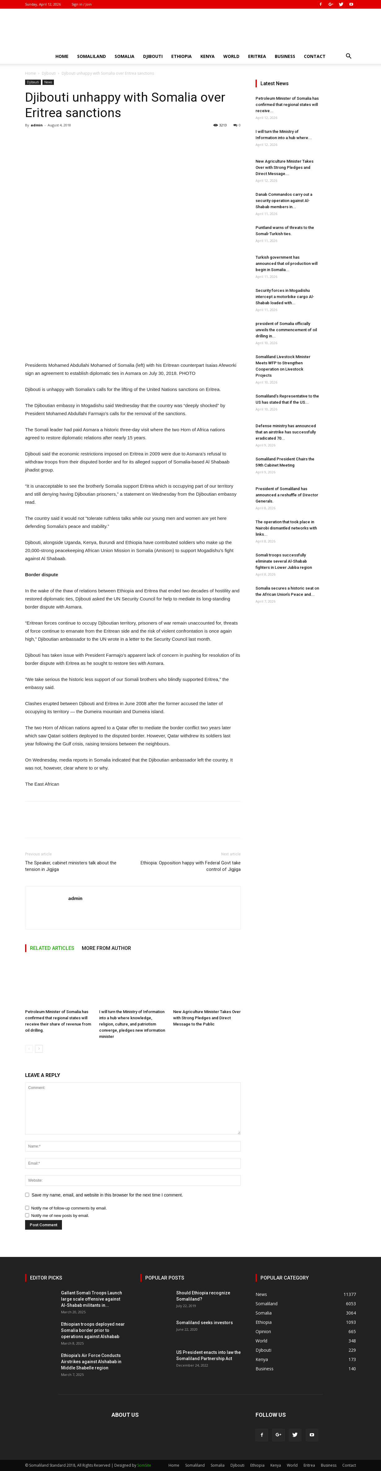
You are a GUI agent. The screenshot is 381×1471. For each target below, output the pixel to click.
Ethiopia (181, 56)
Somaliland (91, 56)
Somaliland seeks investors (204, 1322)
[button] (348, 57)
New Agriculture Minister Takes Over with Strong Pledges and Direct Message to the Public (207, 1017)
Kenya (207, 56)
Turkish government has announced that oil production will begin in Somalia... (287, 263)
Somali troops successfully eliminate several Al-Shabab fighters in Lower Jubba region (284, 561)
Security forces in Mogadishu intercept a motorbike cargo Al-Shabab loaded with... (285, 296)
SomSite (144, 1465)
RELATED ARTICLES (52, 948)
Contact (315, 56)
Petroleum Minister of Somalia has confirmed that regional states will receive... (287, 104)
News (48, 82)
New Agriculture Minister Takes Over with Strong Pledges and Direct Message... (284, 167)
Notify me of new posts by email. (60, 1215)
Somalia (124, 56)
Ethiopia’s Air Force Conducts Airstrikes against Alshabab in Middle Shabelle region (91, 1361)
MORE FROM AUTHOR (106, 948)
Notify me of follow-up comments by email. (69, 1208)
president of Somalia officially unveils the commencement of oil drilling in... (286, 329)
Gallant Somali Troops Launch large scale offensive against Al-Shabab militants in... (91, 1299)
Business (285, 56)
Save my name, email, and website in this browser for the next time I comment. (107, 1194)
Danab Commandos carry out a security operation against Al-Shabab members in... (284, 200)
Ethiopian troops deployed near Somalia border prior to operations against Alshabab (93, 1330)
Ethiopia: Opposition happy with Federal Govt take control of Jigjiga (191, 866)
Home (61, 56)
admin (37, 125)
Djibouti (153, 56)
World (231, 56)
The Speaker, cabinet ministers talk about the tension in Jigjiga (70, 866)
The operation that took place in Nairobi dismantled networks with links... (286, 528)
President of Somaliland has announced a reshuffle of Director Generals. (287, 494)
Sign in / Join (82, 4)
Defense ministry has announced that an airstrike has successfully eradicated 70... (286, 432)
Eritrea (257, 56)
